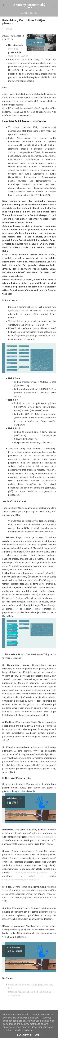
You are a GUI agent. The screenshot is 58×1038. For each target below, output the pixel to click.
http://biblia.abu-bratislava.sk (42, 836)
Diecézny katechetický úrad (29, 6)
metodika (13, 48)
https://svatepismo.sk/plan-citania (32, 872)
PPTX (16, 56)
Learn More (24, 1035)
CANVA (24, 56)
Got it (38, 1035)
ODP (10, 56)
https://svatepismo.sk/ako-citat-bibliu (20, 879)
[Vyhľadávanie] (54, 6)
